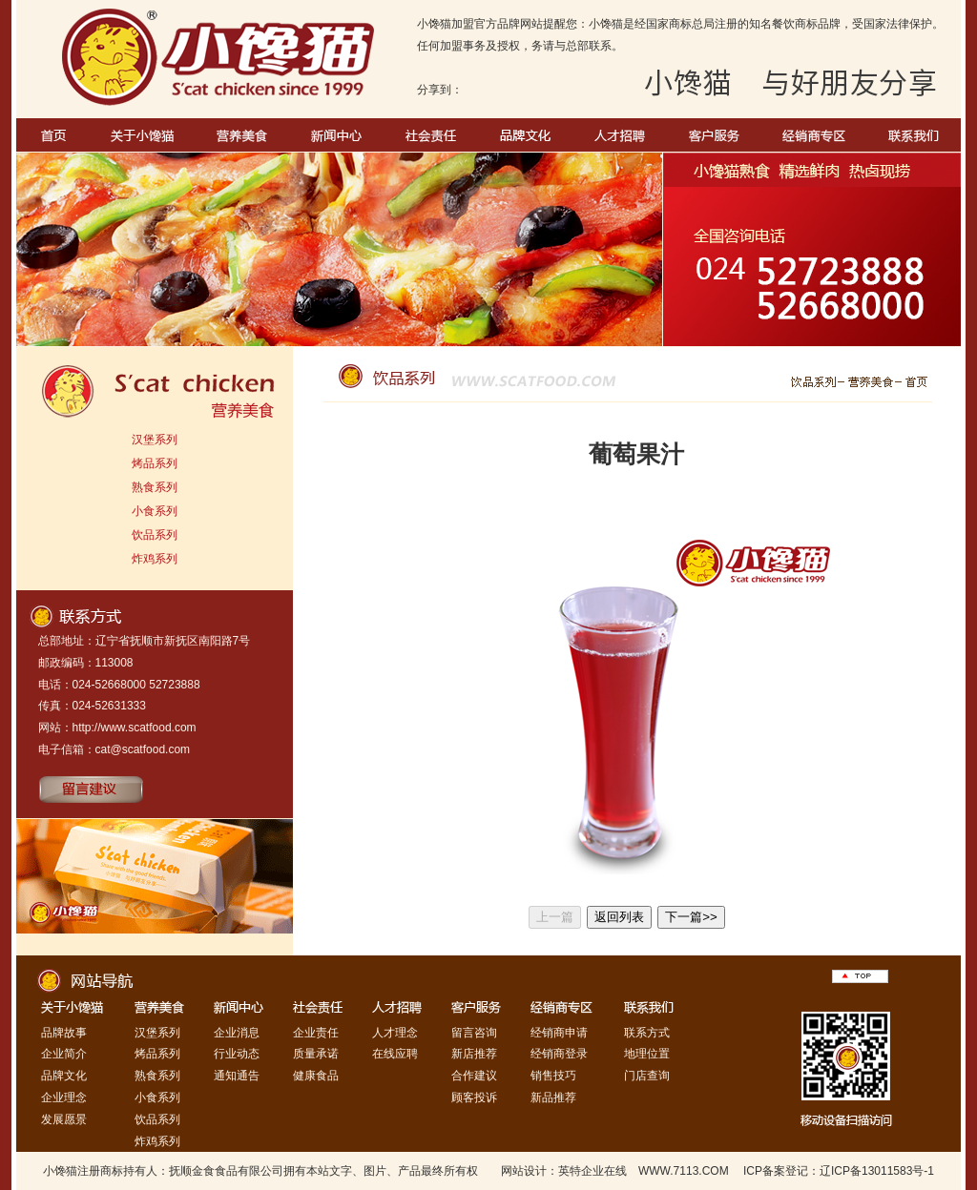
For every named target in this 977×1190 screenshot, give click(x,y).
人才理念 (395, 1032)
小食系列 (154, 511)
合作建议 (474, 1075)
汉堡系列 (154, 439)
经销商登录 (559, 1053)
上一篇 (554, 917)
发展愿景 (64, 1119)
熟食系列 (154, 487)
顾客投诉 (474, 1097)
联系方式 (647, 1032)
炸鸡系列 (154, 558)
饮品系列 (154, 535)
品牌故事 (64, 1032)
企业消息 (237, 1032)
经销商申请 (559, 1032)
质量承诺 (316, 1053)
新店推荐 (474, 1053)
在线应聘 (395, 1053)
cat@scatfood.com (143, 749)
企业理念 (64, 1097)
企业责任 (316, 1032)
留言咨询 (474, 1032)
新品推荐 (553, 1097)
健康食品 (316, 1075)
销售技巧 (553, 1075)
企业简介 (64, 1053)
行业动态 (237, 1053)
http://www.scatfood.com (135, 727)
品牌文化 (64, 1075)
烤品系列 (154, 463)
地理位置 (647, 1053)
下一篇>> (691, 917)
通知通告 (237, 1075)
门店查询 (647, 1075)
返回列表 (619, 917)
